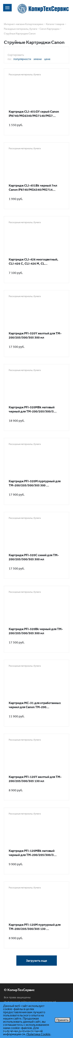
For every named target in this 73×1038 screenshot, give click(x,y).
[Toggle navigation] (7, 7)
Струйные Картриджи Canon (20, 33)
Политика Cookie (38, 1034)
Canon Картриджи (49, 28)
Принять (62, 1020)
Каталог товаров (55, 24)
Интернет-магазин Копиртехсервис (23, 24)
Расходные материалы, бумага (20, 28)
